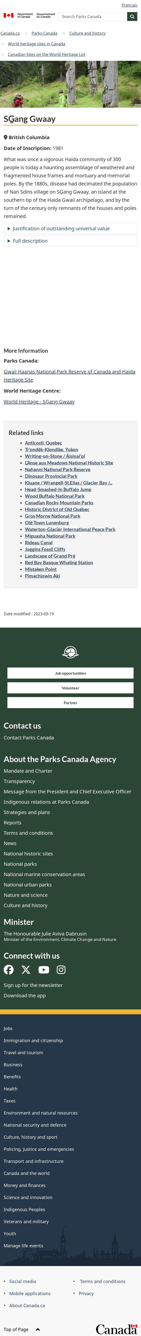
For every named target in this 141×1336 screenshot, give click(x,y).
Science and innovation (28, 1197)
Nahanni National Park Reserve (57, 469)
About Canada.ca (27, 1305)
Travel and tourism (23, 1052)
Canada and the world (27, 1173)
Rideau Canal (39, 542)
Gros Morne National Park (52, 516)
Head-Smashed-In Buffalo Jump (58, 489)
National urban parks (28, 884)
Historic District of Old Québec (57, 509)
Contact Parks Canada (29, 737)
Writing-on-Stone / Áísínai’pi (55, 456)
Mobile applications (30, 1293)
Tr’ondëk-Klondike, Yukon (51, 449)
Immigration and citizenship (33, 1040)
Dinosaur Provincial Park (51, 476)
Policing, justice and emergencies (39, 1149)
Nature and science (26, 895)
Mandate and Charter (28, 771)
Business (13, 1065)
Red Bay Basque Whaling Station (59, 562)
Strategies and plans (27, 812)
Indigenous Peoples (24, 1209)
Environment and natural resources (41, 1113)
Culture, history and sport (31, 1137)
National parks (20, 864)
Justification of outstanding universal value (61, 228)
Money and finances (25, 1185)
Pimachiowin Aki (42, 576)
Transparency (19, 781)
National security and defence (35, 1125)
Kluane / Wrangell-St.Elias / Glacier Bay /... (68, 482)
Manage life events (23, 1246)
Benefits (12, 1077)
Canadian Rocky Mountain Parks (59, 502)
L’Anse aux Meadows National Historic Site (69, 463)
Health (11, 1089)
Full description (30, 240)
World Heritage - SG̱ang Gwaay (39, 401)
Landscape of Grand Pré (50, 556)
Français (129, 5)
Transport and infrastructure (33, 1161)
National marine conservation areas (44, 874)
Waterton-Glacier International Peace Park (70, 529)
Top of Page (22, 1329)
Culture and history (87, 33)
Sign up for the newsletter (33, 985)
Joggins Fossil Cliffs (45, 549)
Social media (22, 1281)
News (10, 843)
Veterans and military (26, 1221)
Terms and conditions (28, 833)
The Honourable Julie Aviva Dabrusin (60, 936)
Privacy (86, 1293)
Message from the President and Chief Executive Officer (67, 791)
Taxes (10, 1101)
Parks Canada (44, 33)
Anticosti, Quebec (43, 443)
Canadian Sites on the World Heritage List (46, 54)
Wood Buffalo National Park (54, 496)
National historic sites (28, 853)
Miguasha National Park (50, 536)
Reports (12, 822)
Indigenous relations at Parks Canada (46, 802)
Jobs (8, 1028)
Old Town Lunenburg (47, 522)
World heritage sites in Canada (36, 44)
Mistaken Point (41, 569)
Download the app (25, 995)
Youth (10, 1233)
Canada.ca (10, 33)
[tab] (70, 228)
